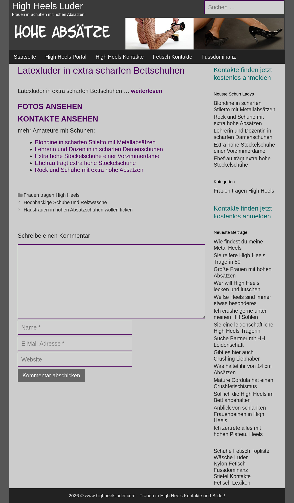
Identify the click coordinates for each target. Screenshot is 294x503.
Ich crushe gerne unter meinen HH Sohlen (240, 314)
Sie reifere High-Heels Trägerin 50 (239, 258)
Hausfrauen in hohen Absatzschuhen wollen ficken (78, 210)
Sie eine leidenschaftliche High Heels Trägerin (243, 328)
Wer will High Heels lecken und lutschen (237, 286)
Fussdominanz (218, 57)
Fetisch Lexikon (232, 483)
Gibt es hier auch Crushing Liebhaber (237, 355)
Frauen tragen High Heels (51, 195)
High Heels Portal (65, 57)
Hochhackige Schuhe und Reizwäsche (65, 202)
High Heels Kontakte (120, 57)
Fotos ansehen (50, 106)
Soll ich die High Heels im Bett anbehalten (244, 397)
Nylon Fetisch (230, 464)
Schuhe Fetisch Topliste (241, 451)
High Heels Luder (47, 6)
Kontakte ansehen (58, 119)
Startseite (25, 57)
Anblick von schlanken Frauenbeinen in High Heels (240, 414)
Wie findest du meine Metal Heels (238, 245)
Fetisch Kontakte (172, 57)
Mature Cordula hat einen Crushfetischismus (243, 383)
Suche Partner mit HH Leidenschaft (239, 341)
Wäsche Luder (231, 457)
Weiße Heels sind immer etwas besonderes (242, 300)
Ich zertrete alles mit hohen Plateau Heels (238, 431)
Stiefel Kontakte (232, 476)
